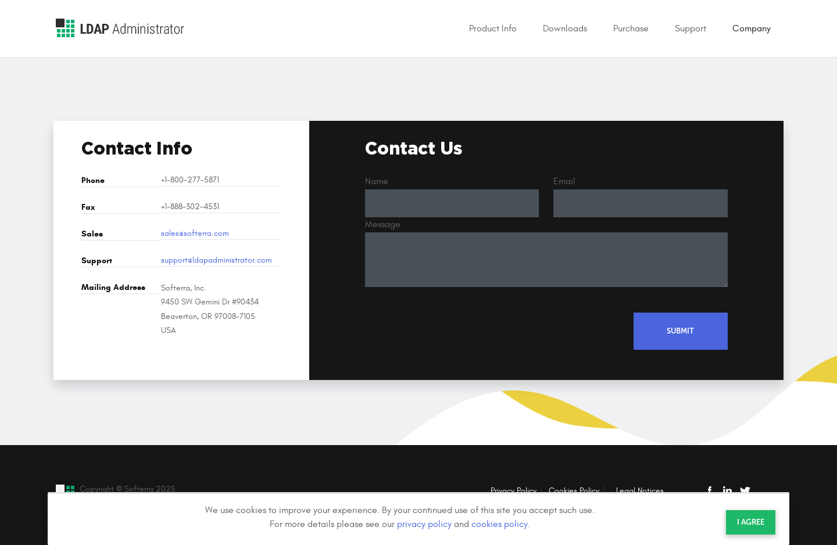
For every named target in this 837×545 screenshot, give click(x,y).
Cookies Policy (574, 491)
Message (382, 224)
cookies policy (499, 524)
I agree (750, 522)
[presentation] (453, 328)
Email (564, 181)
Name (376, 181)
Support (690, 28)
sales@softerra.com (195, 233)
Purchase (631, 28)
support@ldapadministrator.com (216, 260)
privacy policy (424, 524)
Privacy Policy (513, 491)
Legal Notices (640, 491)
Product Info (493, 28)
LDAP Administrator (120, 28)
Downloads (565, 28)
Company (751, 28)
